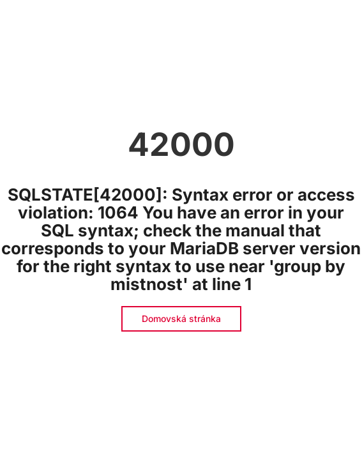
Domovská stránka (181, 318)
